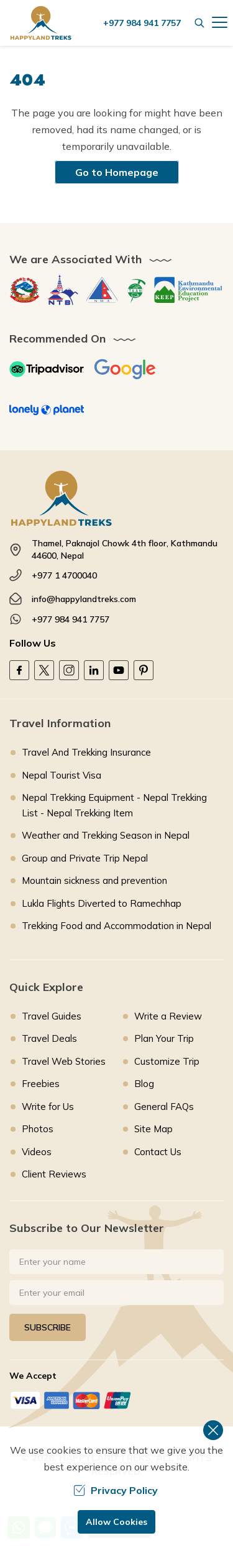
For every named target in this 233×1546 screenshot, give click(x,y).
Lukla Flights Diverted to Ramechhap (101, 903)
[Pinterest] (143, 670)
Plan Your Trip (164, 1038)
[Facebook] (19, 670)
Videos (37, 1152)
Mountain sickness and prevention (94, 880)
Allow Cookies (116, 1521)
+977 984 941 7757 (70, 619)
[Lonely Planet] (46, 410)
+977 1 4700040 (64, 575)
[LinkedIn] (94, 670)
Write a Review (168, 1016)
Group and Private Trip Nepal (85, 858)
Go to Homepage (116, 172)
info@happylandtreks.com (84, 599)
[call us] (145, 23)
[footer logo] (116, 498)
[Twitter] (44, 670)
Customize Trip (166, 1061)
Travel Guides (51, 1016)
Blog (144, 1084)
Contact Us (157, 1152)
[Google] (125, 369)
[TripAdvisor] (46, 369)
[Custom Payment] (116, 1400)
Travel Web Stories (64, 1061)
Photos (37, 1129)
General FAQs (164, 1106)
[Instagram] (69, 670)
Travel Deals (49, 1038)
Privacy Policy (115, 1490)
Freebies (41, 1084)
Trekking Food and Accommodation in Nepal (116, 926)
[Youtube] (119, 670)
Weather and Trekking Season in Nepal (106, 835)
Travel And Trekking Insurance (86, 752)
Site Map (153, 1129)
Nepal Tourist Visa (61, 775)
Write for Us (48, 1106)
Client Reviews (54, 1174)
